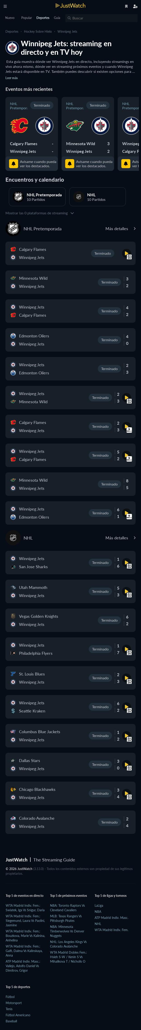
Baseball (11, 1021)
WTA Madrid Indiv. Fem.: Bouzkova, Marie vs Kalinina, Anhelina (25, 935)
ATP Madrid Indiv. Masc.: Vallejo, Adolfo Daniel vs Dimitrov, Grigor (23, 965)
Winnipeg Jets (67, 31)
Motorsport (14, 1003)
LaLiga (99, 905)
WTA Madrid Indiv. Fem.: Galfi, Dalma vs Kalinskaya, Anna (24, 950)
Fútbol (10, 997)
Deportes (11, 31)
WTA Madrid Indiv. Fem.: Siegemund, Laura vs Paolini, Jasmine (25, 920)
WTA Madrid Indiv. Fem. (111, 930)
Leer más (11, 78)
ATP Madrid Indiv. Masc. (111, 918)
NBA (98, 911)
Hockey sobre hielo (38, 31)
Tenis (9, 1009)
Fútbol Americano (18, 1015)
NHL (98, 924)
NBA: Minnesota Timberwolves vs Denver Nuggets (67, 931)
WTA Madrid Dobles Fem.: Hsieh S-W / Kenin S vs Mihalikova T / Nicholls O (68, 956)
